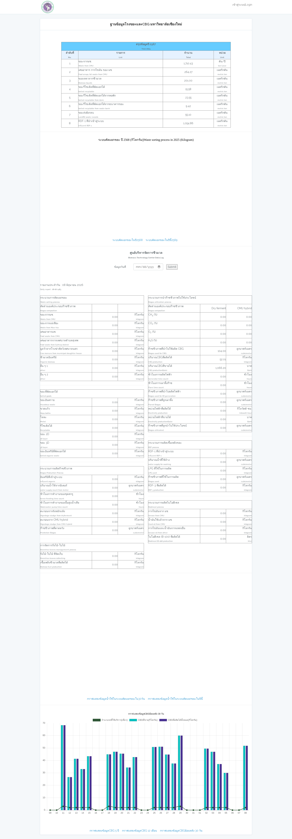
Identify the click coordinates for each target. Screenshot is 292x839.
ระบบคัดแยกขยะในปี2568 (127, 240)
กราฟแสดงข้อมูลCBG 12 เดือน (139, 830)
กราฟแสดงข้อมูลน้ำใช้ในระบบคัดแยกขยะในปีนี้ (175, 698)
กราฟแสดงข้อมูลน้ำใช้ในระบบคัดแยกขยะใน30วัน (116, 698)
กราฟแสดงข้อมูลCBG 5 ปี (104, 830)
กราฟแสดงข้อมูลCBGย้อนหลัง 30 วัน (181, 830)
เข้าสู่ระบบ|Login (242, 4)
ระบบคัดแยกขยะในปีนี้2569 (161, 240)
